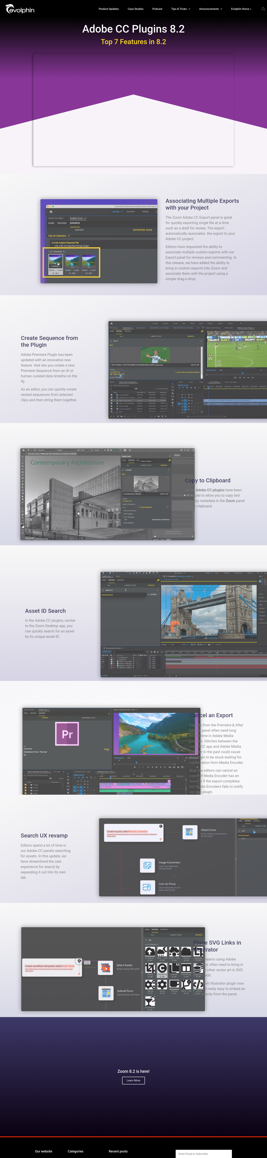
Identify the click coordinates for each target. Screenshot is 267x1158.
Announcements (210, 9)
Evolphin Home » (241, 9)
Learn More (133, 1080)
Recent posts (118, 1151)
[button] (263, 9)
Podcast (157, 9)
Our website (43, 1151)
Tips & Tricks (180, 9)
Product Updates (109, 9)
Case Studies (135, 9)
